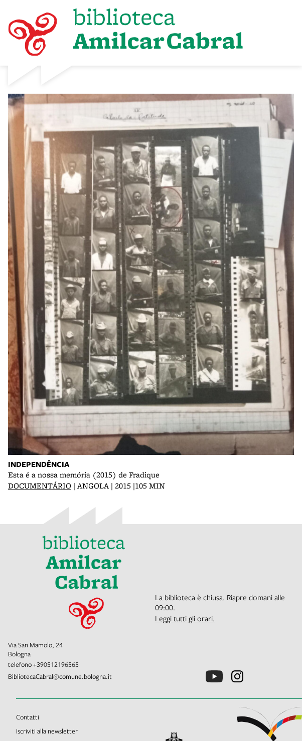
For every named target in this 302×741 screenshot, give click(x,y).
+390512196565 (56, 664)
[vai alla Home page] (77, 578)
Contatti (27, 716)
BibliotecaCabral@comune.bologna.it (60, 676)
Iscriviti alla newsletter (47, 730)
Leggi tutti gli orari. (185, 618)
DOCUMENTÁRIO (39, 485)
